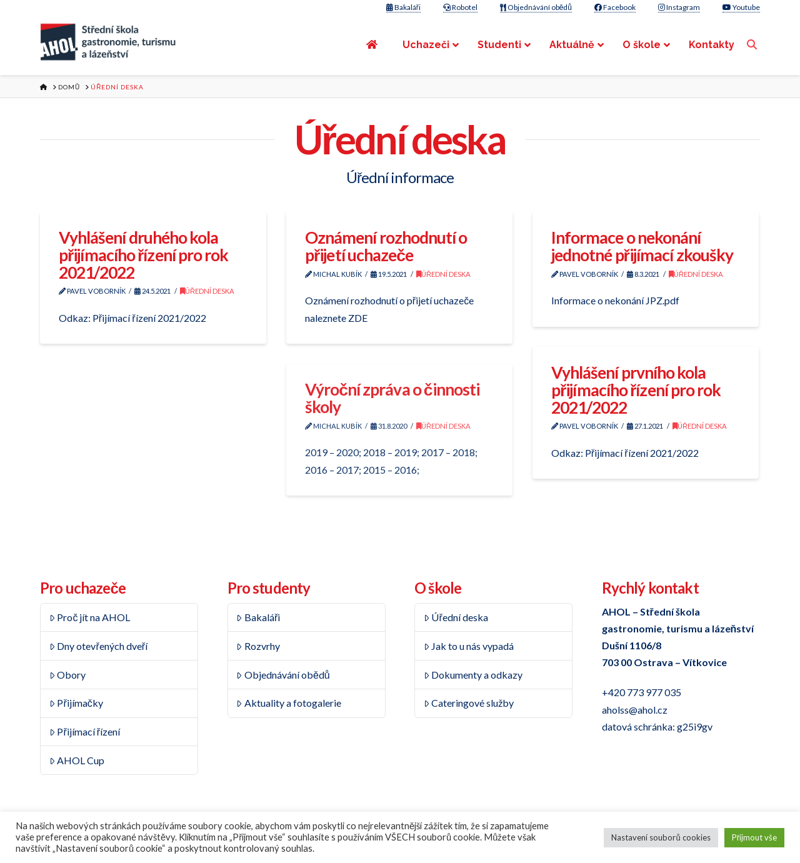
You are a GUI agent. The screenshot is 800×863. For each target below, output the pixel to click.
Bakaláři (403, 7)
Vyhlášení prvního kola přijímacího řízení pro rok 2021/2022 (636, 389)
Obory (67, 675)
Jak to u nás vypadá (469, 646)
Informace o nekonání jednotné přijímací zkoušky (642, 246)
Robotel (460, 7)
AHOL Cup (77, 760)
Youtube (741, 7)
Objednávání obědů (536, 7)
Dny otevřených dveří (98, 646)
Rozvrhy (258, 646)
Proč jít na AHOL (90, 617)
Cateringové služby (469, 703)
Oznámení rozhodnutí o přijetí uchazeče (386, 246)
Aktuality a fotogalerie (288, 703)
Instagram (679, 7)
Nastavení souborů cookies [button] (660, 837)
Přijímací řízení (84, 731)
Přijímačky (76, 703)
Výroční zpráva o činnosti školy (392, 398)
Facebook (615, 7)
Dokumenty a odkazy (473, 675)
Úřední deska (207, 291)
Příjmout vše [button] (754, 837)
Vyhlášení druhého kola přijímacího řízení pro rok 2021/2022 (144, 254)
